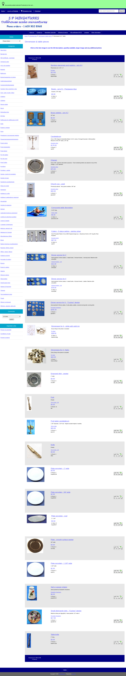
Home (3, 11)
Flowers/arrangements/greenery (9, 139)
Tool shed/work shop (6, 294)
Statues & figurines (5, 286)
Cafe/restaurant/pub (6, 81)
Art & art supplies (5, 65)
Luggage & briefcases (6, 224)
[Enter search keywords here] (109, 11)
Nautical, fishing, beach (6, 248)
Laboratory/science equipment (8, 213)
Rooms (2, 263)
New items (3, 50)
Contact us (39, 32)
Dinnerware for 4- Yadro (60, 350)
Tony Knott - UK (55, 402)
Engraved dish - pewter (59, 374)
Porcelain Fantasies (56, 307)
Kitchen (2, 209)
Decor (2, 108)
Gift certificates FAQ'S (76, 32)
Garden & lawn (4, 178)
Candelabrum (56, 136)
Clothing (2, 100)
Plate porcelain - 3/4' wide (60, 492)
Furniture (3, 166)
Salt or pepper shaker (59, 587)
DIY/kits (2, 116)
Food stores (3, 151)
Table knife (55, 634)
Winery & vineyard (5, 302)
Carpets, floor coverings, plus (8, 89)
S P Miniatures (62, 674)
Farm (1, 131)
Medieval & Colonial (6, 232)
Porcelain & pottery (5, 259)
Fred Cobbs (3, 162)
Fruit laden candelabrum (60, 421)
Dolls (1, 124)
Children (2, 96)
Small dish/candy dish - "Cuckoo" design (66, 611)
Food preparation (5, 147)
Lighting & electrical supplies (8, 217)
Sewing (2, 271)
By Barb (53, 70)
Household (3, 201)
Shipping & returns (63, 32)
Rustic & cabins (4, 267)
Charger (54, 160)
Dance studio (4, 104)
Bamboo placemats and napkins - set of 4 (66, 65)
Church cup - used (58, 184)
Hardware (3, 189)
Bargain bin (3, 54)
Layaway (86, 32)
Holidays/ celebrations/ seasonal (9, 197)
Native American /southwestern (9, 244)
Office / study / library (6, 251)
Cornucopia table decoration (62, 208)
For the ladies (4, 155)
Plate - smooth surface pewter (62, 540)
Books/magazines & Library (8, 77)
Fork (52, 397)
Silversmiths (3, 279)
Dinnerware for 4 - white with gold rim (65, 326)
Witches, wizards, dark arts (7, 306)
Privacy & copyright (5, 330)
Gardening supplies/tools (7, 182)
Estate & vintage (5, 127)
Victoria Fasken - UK (56, 261)
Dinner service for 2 (58, 255)
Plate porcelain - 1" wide (60, 468)
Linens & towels (4, 220)
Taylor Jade (54, 212)
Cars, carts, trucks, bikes (7, 92)
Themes (2, 290)
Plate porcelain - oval (59, 516)
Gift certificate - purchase (7, 58)
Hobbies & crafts (5, 193)
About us (31, 32)
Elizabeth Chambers (56, 592)
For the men (3, 158)
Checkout (37, 11)
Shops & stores (4, 275)
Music (2, 240)
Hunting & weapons (5, 205)
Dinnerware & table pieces (45, 36)
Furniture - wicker (5, 170)
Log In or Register (12, 11)
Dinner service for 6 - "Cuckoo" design (65, 302)
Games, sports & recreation (8, 174)
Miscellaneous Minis (6, 236)
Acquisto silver (54, 143)
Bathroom (3, 73)
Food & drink (4, 143)
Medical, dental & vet (6, 228)
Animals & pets (4, 61)
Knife (53, 445)
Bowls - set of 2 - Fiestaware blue (64, 89)
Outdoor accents (5, 255)
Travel (2, 298)
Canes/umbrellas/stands (7, 85)
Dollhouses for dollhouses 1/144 (9, 120)
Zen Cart (74, 674)
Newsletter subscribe (50, 32)
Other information (96, 32)
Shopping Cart (26, 11)
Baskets (2, 69)
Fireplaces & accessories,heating (9, 135)
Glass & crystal (4, 186)
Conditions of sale (5, 333)
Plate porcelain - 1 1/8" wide (61, 563)
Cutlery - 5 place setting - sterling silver (66, 231)
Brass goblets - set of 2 (59, 113)
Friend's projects (5, 337)
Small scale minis (5, 283)
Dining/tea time (33, 36)
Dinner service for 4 (58, 279)
